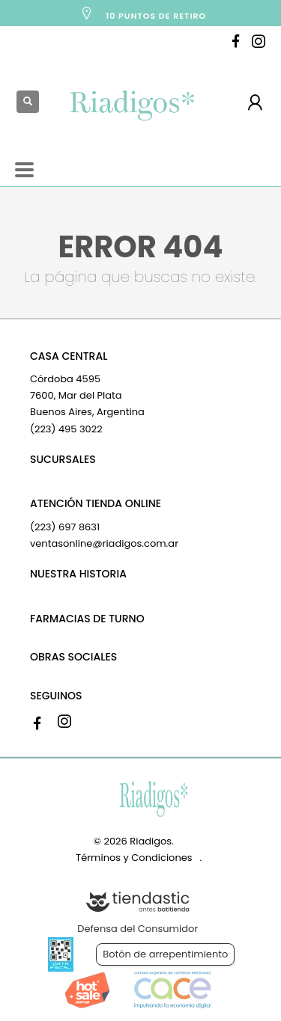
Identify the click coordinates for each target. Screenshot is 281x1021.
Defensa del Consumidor (137, 929)
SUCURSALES (63, 459)
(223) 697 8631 (65, 527)
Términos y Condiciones (134, 857)
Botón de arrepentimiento (165, 954)
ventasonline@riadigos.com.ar (104, 543)
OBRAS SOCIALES (73, 656)
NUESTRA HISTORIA (78, 573)
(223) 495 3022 (66, 429)
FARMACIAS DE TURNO (87, 618)
